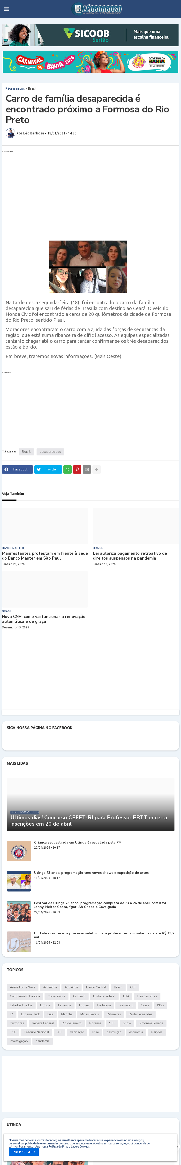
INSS (160, 1005)
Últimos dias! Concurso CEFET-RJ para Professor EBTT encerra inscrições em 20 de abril (88, 820)
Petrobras (17, 1023)
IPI (11, 1014)
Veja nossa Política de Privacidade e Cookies (62, 1146)
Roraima (95, 1023)
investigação (19, 1041)
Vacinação (77, 1032)
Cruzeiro (79, 996)
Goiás (145, 1005)
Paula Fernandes (140, 1014)
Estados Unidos (21, 1005)
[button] (6, 9)
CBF (133, 987)
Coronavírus (56, 996)
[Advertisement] (86, 189)
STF (112, 1023)
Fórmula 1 (126, 1005)
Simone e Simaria (151, 1023)
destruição (113, 1032)
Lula (50, 1014)
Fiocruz (84, 1005)
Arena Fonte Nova (22, 987)
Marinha (67, 1014)
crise (95, 1032)
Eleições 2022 (147, 996)
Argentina (50, 987)
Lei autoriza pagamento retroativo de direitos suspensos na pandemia (130, 556)
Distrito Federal (104, 996)
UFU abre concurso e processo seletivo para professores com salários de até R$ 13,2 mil (104, 935)
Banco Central (96, 987)
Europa (45, 1005)
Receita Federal (43, 1023)
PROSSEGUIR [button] (24, 1152)
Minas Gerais (89, 1014)
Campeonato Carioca (25, 996)
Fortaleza (104, 1005)
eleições (157, 1032)
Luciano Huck (30, 1014)
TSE (13, 1032)
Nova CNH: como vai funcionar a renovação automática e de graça (43, 619)
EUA (126, 996)
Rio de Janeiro (72, 1023)
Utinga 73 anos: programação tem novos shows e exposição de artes (91, 873)
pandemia (43, 1041)
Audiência (71, 987)
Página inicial (15, 88)
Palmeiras (114, 1014)
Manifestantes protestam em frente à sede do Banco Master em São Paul (45, 556)
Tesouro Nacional (36, 1032)
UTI (59, 1032)
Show (127, 1023)
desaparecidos (50, 452)
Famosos (64, 1005)
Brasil (32, 88)
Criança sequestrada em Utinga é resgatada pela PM (77, 843)
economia (136, 1032)
